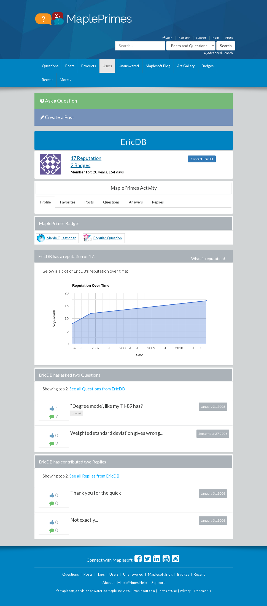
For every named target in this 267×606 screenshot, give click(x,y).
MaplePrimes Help (132, 582)
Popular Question (107, 238)
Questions (50, 66)
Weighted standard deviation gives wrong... (116, 433)
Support (201, 37)
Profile (45, 202)
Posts (69, 66)
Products (88, 66)
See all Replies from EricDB (94, 475)
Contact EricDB (202, 159)
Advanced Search (218, 53)
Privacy (185, 590)
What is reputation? (208, 258)
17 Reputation (86, 158)
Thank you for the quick (95, 493)
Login (167, 37)
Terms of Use (167, 590)
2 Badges (80, 165)
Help (215, 37)
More (65, 79)
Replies (158, 202)
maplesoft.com (144, 590)
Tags (101, 574)
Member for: (81, 172)
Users (107, 66)
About (229, 37)
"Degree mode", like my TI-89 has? (106, 406)
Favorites (67, 202)
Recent (47, 79)
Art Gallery (186, 66)
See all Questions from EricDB (97, 388)
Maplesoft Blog (158, 66)
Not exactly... (84, 520)
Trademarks (202, 590)
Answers (136, 202)
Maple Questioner (61, 238)
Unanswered (129, 66)
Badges (208, 66)
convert (76, 413)
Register (184, 37)
